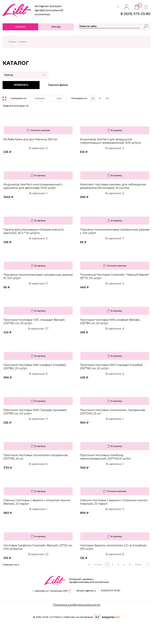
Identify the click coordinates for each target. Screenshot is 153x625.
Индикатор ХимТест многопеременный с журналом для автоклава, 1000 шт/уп (33, 186)
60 (100, 98)
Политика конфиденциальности (76, 604)
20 (93, 98)
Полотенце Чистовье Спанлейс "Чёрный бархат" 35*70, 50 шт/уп (114, 276)
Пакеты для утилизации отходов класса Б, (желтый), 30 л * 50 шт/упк (33, 231)
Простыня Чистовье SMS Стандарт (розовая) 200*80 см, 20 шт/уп (35, 411)
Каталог (20, 27)
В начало (98, 564)
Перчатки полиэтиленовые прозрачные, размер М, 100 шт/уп (38, 276)
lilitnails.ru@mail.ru (86, 590)
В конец (138, 564)
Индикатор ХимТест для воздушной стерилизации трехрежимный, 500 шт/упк (110, 141)
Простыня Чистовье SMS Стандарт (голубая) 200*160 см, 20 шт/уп (111, 366)
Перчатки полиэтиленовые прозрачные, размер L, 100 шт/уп (115, 231)
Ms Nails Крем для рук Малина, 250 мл (30, 139)
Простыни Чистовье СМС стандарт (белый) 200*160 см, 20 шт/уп (34, 321)
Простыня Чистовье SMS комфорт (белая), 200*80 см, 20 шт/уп (110, 321)
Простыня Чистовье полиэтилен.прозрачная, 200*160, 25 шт (35, 457)
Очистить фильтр (58, 85)
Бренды (56, 27)
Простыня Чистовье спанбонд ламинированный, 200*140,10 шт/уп (105, 457)
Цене (59, 98)
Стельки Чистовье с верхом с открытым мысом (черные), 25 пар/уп (114, 502)
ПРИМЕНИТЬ (21, 85)
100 (107, 98)
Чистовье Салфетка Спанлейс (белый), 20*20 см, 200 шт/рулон (37, 547)
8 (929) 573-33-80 (110, 590)
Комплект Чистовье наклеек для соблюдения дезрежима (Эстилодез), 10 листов (113, 186)
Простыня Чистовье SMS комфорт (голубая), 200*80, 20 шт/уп (34, 366)
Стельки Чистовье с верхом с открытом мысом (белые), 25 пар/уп (36, 502)
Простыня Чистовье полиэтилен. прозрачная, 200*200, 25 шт (112, 411)
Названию (40, 98)
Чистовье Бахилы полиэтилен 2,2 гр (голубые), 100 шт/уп (113, 547)
